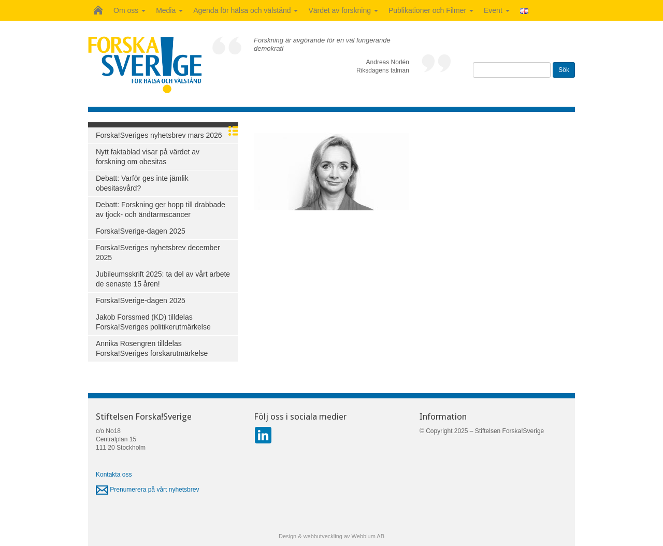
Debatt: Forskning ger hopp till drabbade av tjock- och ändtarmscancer (160, 209)
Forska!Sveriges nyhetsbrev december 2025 (158, 252)
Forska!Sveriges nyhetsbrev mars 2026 (159, 135)
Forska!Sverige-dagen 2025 (140, 231)
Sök (563, 70)
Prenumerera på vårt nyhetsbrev (147, 489)
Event (497, 10)
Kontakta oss (114, 474)
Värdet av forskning (343, 10)
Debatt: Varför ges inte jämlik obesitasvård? (142, 183)
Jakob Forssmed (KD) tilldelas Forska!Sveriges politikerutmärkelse (153, 322)
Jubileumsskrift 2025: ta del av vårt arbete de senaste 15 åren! (163, 279)
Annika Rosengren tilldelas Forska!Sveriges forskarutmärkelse (152, 348)
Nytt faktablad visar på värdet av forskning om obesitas (147, 157)
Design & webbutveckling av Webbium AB (331, 536)
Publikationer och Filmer (430, 10)
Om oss (129, 10)
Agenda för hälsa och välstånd (245, 10)
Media (169, 10)
